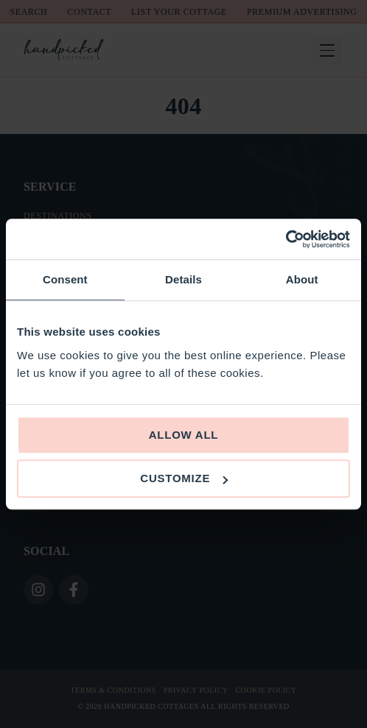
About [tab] (302, 279)
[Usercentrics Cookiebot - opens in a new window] (285, 239)
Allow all (184, 434)
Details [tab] (183, 279)
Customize (184, 478)
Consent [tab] (65, 279)
